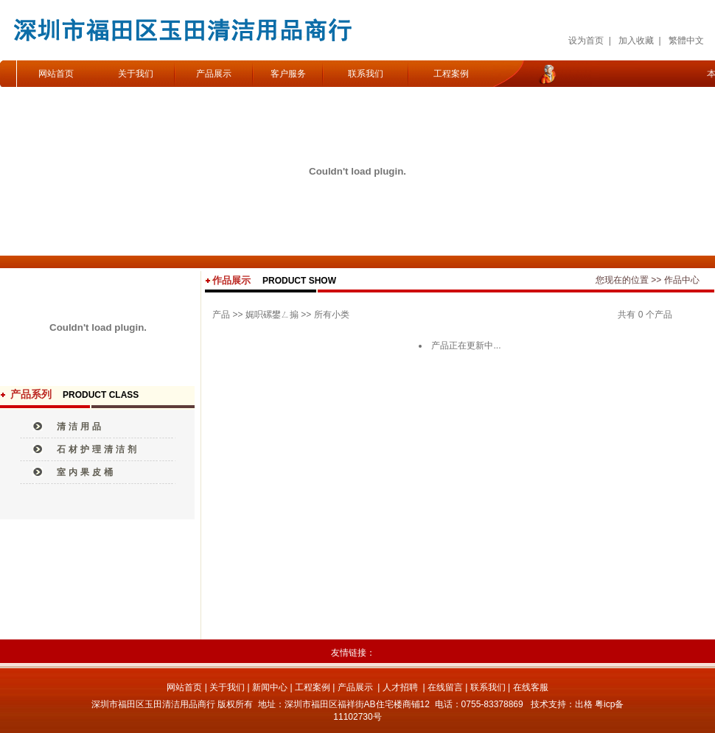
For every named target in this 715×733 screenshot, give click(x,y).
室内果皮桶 (86, 472)
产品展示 (213, 74)
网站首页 (56, 74)
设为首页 (586, 40)
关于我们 (135, 74)
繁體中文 (686, 40)
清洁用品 (80, 426)
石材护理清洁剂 (98, 449)
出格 (584, 704)
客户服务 (288, 74)
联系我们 (365, 74)
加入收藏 (636, 40)
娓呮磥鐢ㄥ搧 (272, 314)
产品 (221, 314)
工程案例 (451, 74)
